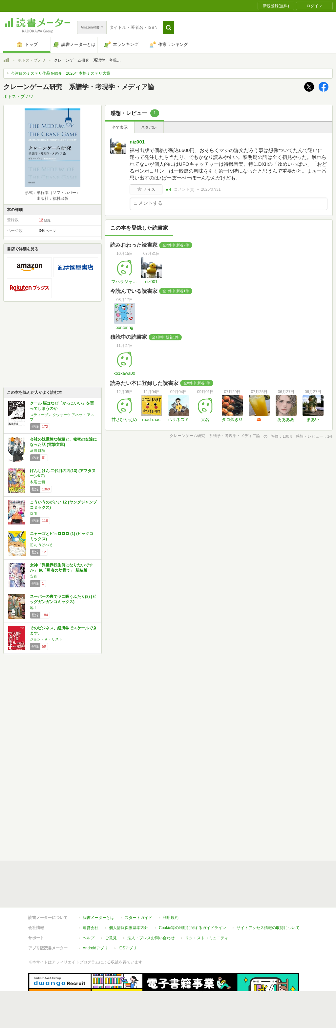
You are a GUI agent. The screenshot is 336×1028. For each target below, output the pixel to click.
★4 (168, 189)
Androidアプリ (95, 918)
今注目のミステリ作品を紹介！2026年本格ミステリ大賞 (60, 73)
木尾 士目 (37, 482)
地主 (33, 608)
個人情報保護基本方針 (128, 898)
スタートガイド (138, 887)
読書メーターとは (98, 887)
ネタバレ (149, 127)
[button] (168, 27)
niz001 (137, 141)
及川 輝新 (37, 450)
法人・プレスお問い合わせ (151, 908)
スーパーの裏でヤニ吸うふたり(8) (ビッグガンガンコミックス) (63, 599)
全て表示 (120, 127)
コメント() (184, 189)
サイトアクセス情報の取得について (268, 898)
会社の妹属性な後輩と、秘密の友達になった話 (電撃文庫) (63, 442)
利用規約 (170, 887)
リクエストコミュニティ (206, 908)
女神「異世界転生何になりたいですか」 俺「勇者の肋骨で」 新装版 (61, 568)
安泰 (33, 576)
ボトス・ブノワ (31, 60)
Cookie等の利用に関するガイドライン (192, 898)
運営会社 (90, 898)
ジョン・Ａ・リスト (46, 639)
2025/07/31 (210, 189)
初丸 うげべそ (41, 545)
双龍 (33, 513)
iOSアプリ (127, 918)
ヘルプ (88, 908)
